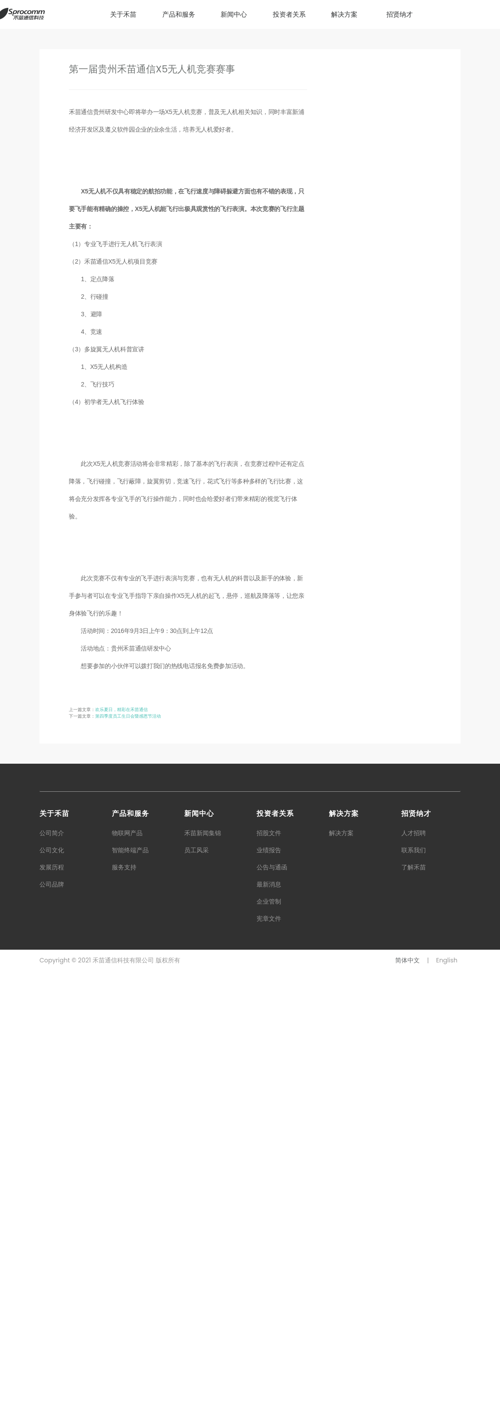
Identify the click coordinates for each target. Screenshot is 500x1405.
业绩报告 (269, 1284)
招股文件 (269, 1266)
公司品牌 (51, 1318)
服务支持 (124, 1301)
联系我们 (413, 1284)
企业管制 (269, 1335)
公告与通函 (272, 1301)
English (446, 1394)
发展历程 (51, 1301)
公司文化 (51, 1284)
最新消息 (269, 1318)
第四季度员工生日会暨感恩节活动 (128, 1150)
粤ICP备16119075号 (219, 1394)
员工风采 (196, 1284)
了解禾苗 (413, 1301)
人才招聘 (413, 1266)
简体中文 (407, 1394)
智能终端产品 (130, 1284)
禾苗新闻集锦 (202, 1266)
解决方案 (341, 1266)
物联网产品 (127, 1266)
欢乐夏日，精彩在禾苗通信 (121, 1143)
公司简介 (51, 1266)
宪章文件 (269, 1352)
